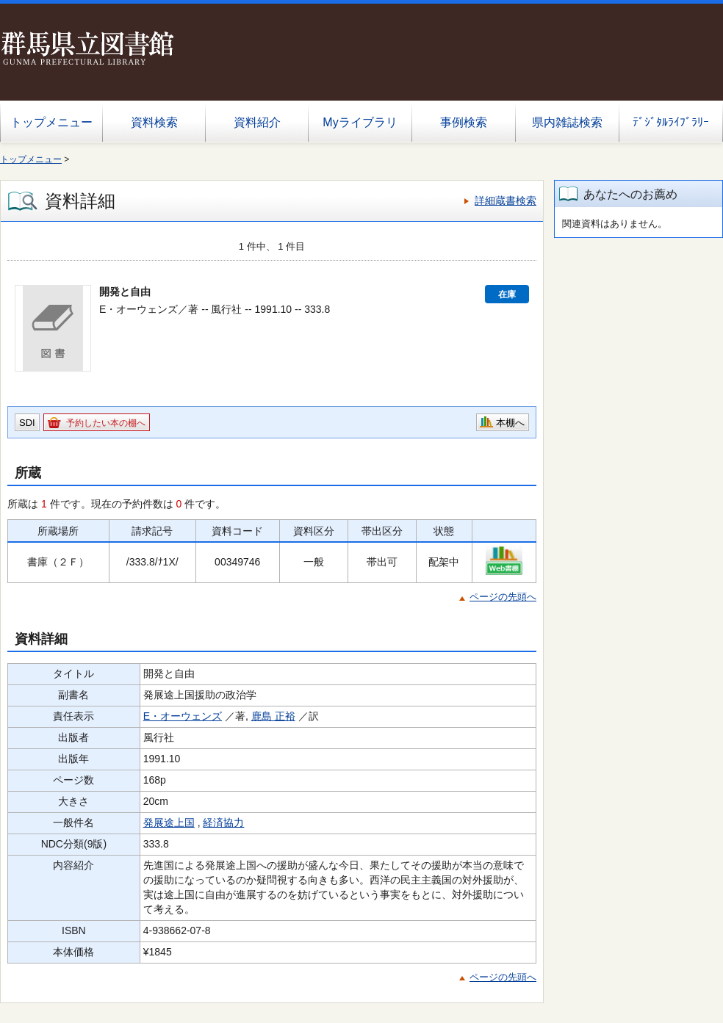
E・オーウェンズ (182, 716)
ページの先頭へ (503, 596)
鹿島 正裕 (273, 716)
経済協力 (223, 822)
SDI (27, 422)
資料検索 (154, 122)
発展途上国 (169, 822)
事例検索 (463, 122)
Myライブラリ (360, 122)
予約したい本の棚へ (105, 423)
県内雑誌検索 (567, 122)
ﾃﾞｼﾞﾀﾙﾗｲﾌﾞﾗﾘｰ (671, 122)
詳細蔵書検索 (505, 200)
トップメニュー (51, 122)
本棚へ (510, 422)
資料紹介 (257, 122)
